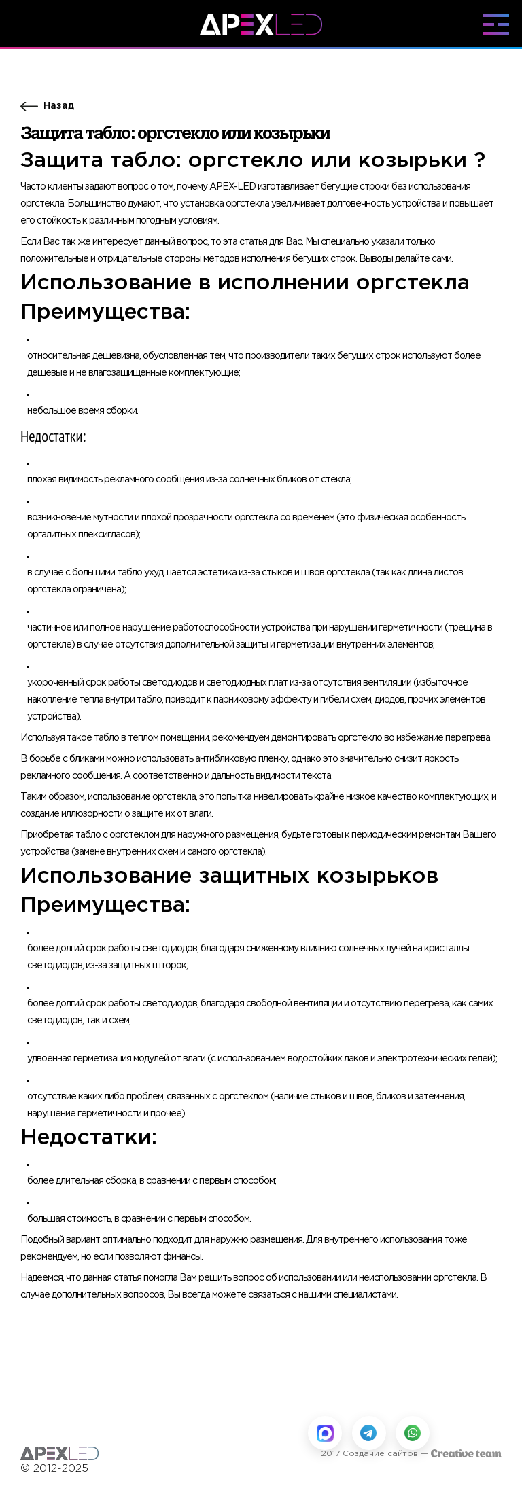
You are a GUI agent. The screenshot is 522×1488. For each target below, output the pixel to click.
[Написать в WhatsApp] (413, 1433)
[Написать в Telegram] (369, 1433)
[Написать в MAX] (325, 1433)
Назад (59, 106)
